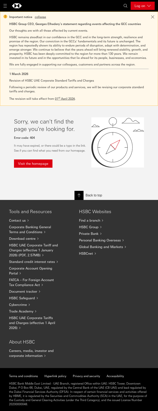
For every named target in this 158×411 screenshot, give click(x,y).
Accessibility (115, 376)
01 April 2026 (65, 98)
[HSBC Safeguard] (36, 298)
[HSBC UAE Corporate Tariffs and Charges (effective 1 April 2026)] (36, 322)
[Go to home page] (17, 5)
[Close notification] (152, 17)
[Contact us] (36, 220)
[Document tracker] (36, 291)
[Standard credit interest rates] (36, 261)
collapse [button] (40, 17)
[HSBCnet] (105, 253)
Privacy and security (86, 376)
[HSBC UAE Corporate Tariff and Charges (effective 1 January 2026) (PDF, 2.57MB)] (36, 250)
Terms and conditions (23, 376)
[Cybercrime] (36, 304)
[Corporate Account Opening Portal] (36, 271)
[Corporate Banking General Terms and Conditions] (36, 229)
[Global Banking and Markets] (105, 246)
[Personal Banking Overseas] (105, 240)
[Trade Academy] (36, 311)
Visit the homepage (33, 163)
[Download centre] (36, 238)
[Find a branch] (105, 220)
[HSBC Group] (105, 227)
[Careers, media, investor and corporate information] (36, 353)
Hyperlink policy (55, 376)
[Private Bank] (105, 233)
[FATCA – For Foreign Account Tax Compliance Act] (36, 282)
